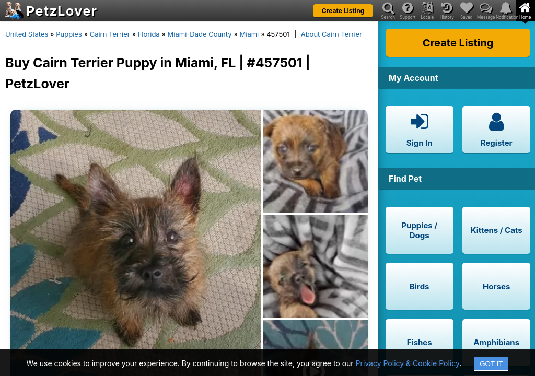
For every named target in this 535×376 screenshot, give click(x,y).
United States (26, 34)
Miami (249, 34)
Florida (149, 34)
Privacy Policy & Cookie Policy (408, 363)
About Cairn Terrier (331, 34)
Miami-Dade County (200, 34)
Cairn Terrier (110, 34)
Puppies (69, 34)
